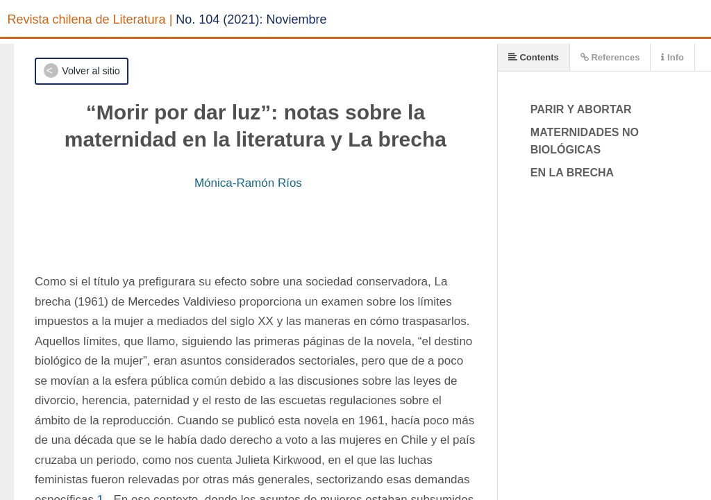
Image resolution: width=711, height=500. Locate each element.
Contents (533, 57)
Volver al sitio (90, 70)
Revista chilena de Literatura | (90, 19)
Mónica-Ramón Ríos (248, 183)
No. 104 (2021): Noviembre (251, 19)
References (610, 57)
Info (672, 57)
